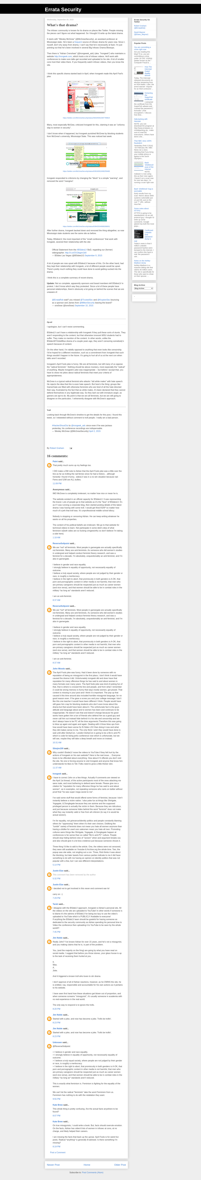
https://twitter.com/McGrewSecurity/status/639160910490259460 (86, 171)
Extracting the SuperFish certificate (149, 96)
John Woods (59, 669)
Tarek (55, 904)
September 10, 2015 (84, 305)
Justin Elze (58, 871)
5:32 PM (56, 878)
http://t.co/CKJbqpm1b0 (75, 253)
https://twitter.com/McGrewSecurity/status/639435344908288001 (86, 226)
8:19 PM (56, 1146)
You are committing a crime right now (142, 48)
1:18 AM (56, 537)
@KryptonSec (103, 300)
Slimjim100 (58, 748)
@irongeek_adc (78, 425)
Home (87, 1164)
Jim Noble (57, 938)
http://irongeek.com (63, 56)
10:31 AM (57, 742)
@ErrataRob (57, 300)
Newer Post (53, 1164)
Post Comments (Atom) (92, 1172)
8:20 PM (56, 1009)
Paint (55, 461)
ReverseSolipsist (61, 543)
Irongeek (57, 774)
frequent (78, 42)
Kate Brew (58, 1105)
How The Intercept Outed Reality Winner (148, 71)
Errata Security (63, 9)
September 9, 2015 (93, 255)
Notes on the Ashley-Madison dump (142, 262)
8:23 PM (56, 1023)
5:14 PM (56, 865)
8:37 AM (56, 600)
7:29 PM (56, 898)
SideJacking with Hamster (140, 120)
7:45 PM (56, 932)
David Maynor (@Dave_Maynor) (141, 33)
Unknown (57, 1042)
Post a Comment (57, 1152)
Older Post (120, 1164)
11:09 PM (57, 483)
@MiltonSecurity (87, 303)
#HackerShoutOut (60, 425)
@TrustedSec (86, 300)
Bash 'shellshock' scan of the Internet (149, 166)
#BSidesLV (82, 250)
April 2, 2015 (95, 431)
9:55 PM (56, 1099)
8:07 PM (56, 1116)
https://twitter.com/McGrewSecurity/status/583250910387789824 (86, 118)
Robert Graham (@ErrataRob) (140, 27)
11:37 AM (57, 768)
